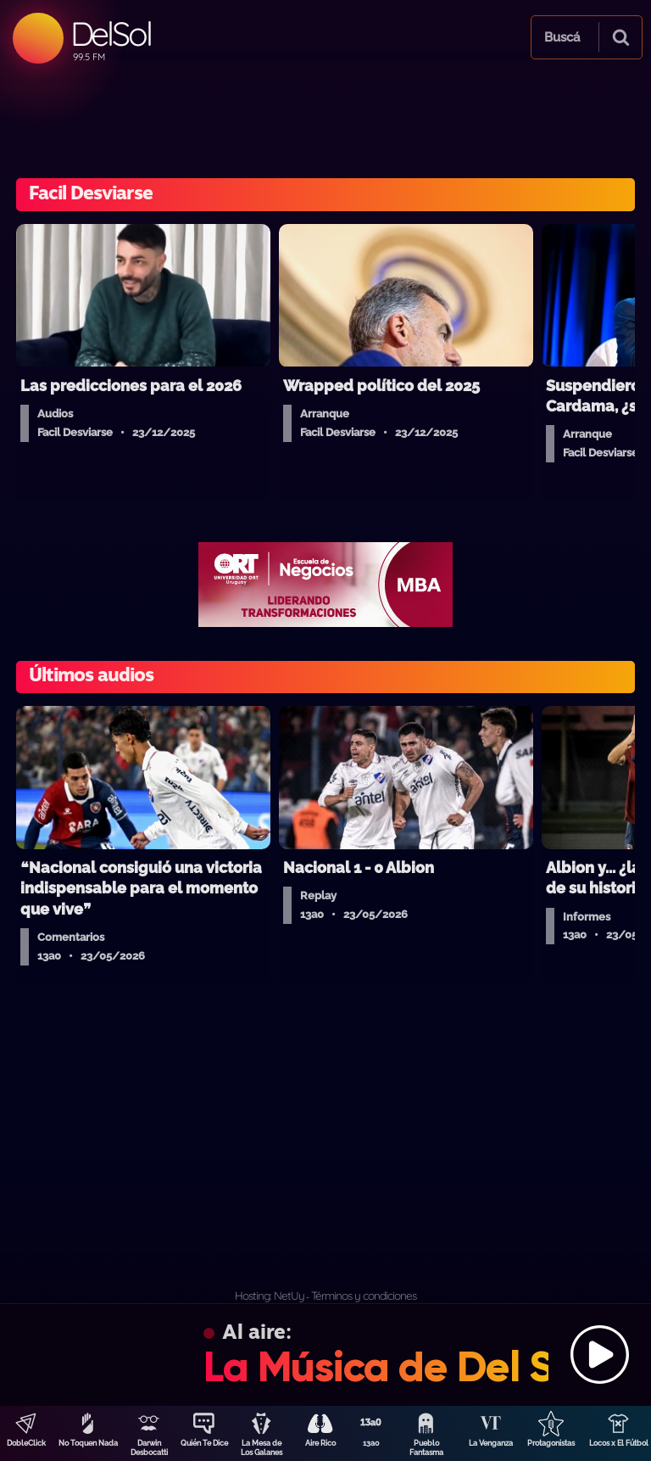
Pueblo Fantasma (426, 1448)
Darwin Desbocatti (149, 1448)
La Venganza (491, 1443)
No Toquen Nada (88, 1443)
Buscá (562, 37)
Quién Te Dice (204, 1443)
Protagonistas (551, 1443)
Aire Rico (320, 1443)
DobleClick (26, 1443)
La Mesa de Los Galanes (261, 1448)
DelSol (110, 33)
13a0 (371, 1443)
